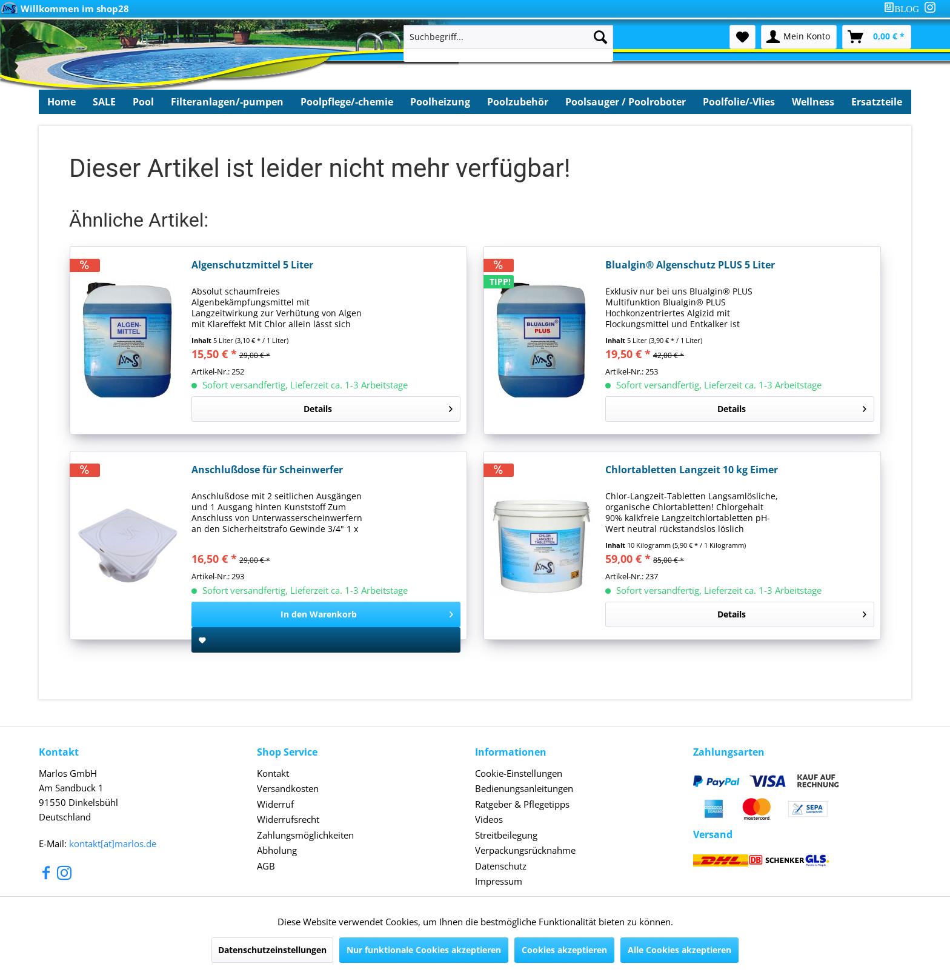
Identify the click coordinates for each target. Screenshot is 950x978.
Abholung (277, 850)
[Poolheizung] (440, 102)
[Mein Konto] (799, 37)
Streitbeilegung (506, 835)
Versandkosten (288, 788)
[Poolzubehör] (518, 102)
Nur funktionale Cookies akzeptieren (424, 950)
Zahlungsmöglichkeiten (305, 835)
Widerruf (275, 804)
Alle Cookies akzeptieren (679, 950)
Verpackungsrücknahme (525, 850)
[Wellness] (813, 102)
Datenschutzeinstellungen (272, 950)
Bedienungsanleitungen (524, 788)
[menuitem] (904, 9)
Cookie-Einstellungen (518, 773)
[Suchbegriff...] (508, 37)
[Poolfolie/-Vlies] (738, 102)
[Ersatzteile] (877, 102)
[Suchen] (600, 37)
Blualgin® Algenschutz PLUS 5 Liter (690, 265)
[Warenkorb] (876, 37)
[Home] (61, 102)
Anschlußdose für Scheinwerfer (267, 470)
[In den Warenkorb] (325, 614)
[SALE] (104, 102)
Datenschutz (500, 866)
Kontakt (273, 773)
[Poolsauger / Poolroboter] (625, 102)
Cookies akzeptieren (564, 950)
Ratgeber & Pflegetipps (522, 804)
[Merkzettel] (742, 37)
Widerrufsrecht (288, 819)
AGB (266, 866)
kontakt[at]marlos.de (112, 843)
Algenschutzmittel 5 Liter (252, 265)
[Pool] (143, 102)
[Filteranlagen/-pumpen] (227, 102)
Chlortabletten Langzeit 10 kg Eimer (691, 470)
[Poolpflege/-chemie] (347, 102)
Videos (489, 819)
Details (378, 406)
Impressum (498, 881)
